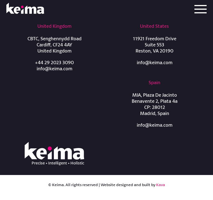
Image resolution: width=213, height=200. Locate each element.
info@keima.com (54, 69)
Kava (160, 184)
